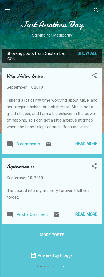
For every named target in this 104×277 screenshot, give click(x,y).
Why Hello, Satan (26, 75)
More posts (52, 235)
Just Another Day (52, 24)
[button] (94, 76)
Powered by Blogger (52, 255)
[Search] (96, 11)
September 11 (20, 166)
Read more (86, 143)
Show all (87, 53)
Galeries (64, 266)
